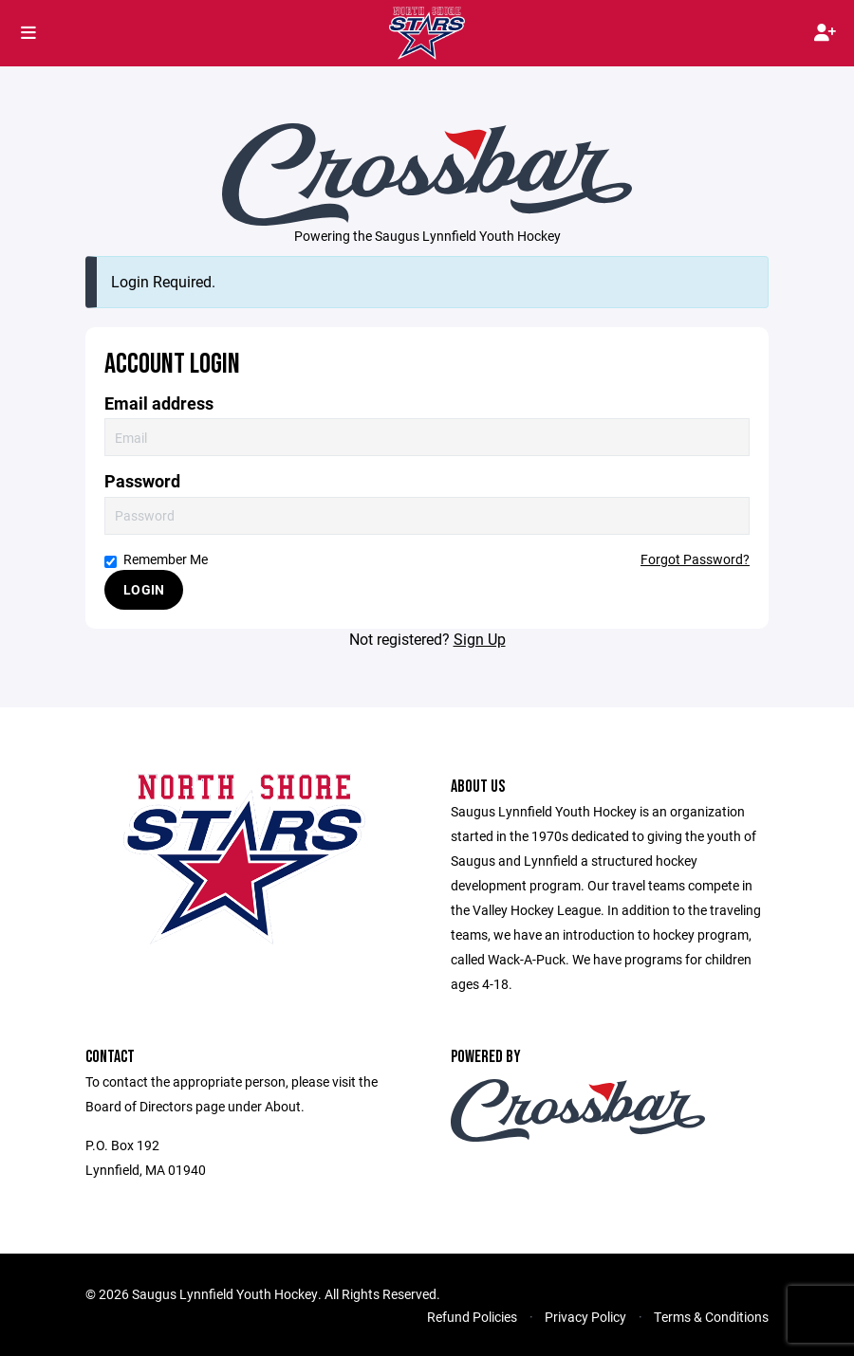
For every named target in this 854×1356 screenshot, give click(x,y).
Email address (159, 403)
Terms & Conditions (711, 1317)
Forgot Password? (695, 559)
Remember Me (156, 559)
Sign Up (480, 639)
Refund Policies (472, 1317)
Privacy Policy (585, 1317)
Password (142, 481)
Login (143, 589)
